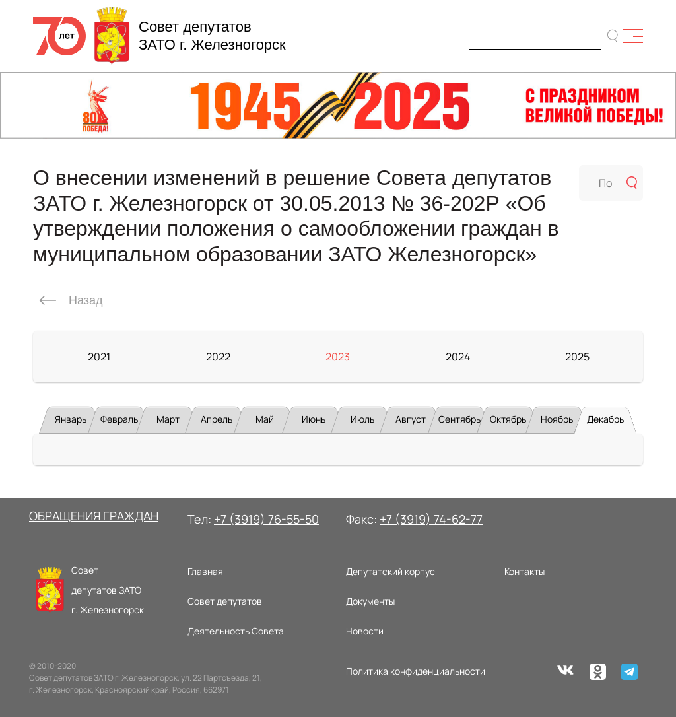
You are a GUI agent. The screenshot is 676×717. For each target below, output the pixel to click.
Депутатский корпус (390, 571)
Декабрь (605, 419)
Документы (370, 601)
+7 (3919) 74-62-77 (431, 519)
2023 (337, 356)
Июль (362, 419)
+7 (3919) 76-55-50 (266, 519)
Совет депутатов (224, 601)
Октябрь (508, 419)
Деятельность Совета (235, 631)
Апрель (216, 419)
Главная (205, 571)
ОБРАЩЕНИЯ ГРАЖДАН (93, 516)
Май (264, 419)
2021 (99, 356)
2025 (577, 356)
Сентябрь (459, 419)
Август (410, 419)
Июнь (313, 419)
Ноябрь (557, 419)
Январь (70, 419)
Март (168, 419)
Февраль (119, 419)
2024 (458, 356)
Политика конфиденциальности (415, 671)
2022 (218, 356)
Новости (365, 631)
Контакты (524, 571)
